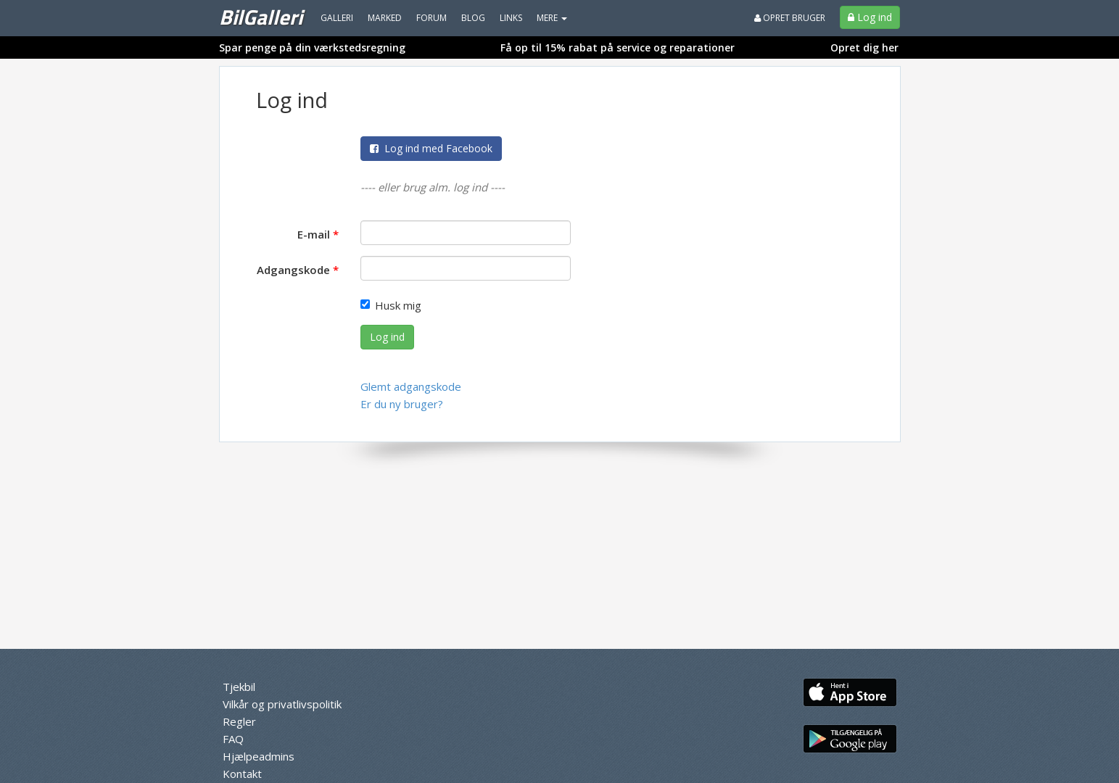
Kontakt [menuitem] (242, 773)
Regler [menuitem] (239, 721)
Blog (473, 18)
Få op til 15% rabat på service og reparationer (617, 47)
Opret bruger (789, 18)
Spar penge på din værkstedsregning (312, 47)
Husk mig (390, 305)
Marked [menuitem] (385, 18)
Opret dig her (864, 47)
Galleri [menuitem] (337, 18)
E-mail (313, 234)
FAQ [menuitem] (233, 739)
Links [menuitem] (511, 18)
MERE (552, 18)
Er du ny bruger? (401, 404)
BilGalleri (260, 17)
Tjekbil (239, 686)
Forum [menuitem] (431, 18)
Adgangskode (293, 269)
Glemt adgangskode (410, 386)
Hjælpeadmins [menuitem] (258, 756)
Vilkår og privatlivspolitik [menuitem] (282, 704)
